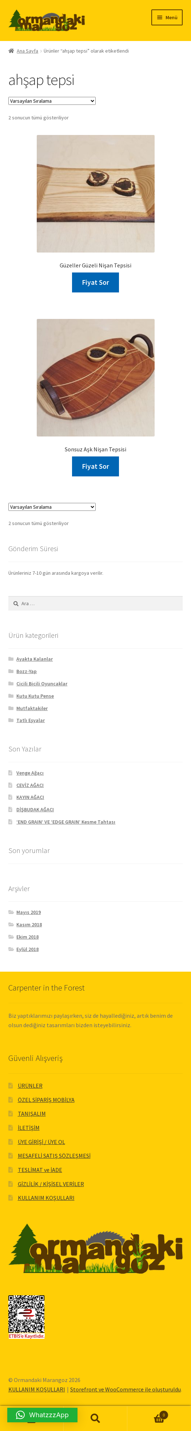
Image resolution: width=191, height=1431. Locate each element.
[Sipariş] (52, 101)
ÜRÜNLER (30, 1085)
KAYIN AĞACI (30, 797)
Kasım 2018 (29, 924)
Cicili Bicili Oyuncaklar (41, 683)
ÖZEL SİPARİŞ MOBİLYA (46, 1099)
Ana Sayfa (27, 51)
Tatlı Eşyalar (30, 720)
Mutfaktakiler (32, 708)
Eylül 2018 (27, 949)
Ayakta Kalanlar (34, 659)
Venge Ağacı (30, 773)
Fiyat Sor (95, 282)
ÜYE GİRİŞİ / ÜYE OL (41, 1141)
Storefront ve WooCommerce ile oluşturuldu (125, 1389)
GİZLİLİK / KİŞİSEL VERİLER (51, 1184)
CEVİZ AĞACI (30, 785)
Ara (95, 1418)
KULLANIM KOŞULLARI (46, 1197)
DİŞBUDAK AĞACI (35, 809)
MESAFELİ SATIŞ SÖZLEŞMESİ (54, 1155)
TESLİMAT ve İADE (40, 1169)
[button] (42, 1415)
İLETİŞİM (29, 1127)
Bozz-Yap (26, 671)
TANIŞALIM (32, 1113)
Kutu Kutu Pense (35, 696)
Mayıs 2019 (28, 912)
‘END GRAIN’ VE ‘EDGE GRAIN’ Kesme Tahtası (65, 822)
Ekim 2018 (27, 937)
